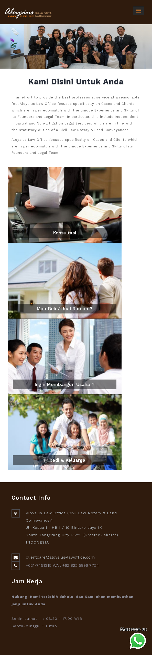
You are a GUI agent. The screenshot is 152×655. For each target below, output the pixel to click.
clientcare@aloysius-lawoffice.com (60, 557)
